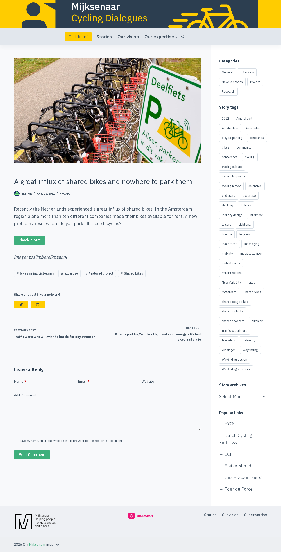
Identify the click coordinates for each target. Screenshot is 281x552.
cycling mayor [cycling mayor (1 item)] (231, 186)
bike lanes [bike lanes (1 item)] (257, 138)
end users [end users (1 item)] (228, 196)
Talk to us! (78, 36)
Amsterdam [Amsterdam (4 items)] (230, 128)
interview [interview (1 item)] (256, 215)
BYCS (230, 424)
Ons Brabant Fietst (244, 477)
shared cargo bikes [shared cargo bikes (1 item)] (235, 302)
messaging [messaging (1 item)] (251, 244)
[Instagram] (140, 516)
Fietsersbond (238, 466)
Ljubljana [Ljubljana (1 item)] (245, 225)
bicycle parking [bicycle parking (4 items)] (232, 138)
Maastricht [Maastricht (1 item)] (229, 244)
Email (84, 381)
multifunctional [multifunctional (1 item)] (232, 273)
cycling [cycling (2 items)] (250, 157)
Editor (27, 193)
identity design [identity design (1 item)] (232, 215)
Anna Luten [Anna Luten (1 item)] (253, 128)
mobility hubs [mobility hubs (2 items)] (231, 263)
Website (148, 381)
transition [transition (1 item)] (228, 340)
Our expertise (160, 37)
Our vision (128, 37)
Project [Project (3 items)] (255, 82)
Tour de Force (239, 489)
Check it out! (29, 240)
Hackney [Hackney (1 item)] (228, 205)
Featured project (101, 273)
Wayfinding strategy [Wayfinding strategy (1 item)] (236, 369)
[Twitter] (21, 304)
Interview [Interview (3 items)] (247, 72)
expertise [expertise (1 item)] (249, 196)
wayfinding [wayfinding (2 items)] (250, 350)
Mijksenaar (37, 544)
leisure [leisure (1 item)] (226, 225)
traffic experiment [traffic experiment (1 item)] (234, 331)
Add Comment (25, 395)
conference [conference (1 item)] (230, 157)
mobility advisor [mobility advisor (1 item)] (251, 254)
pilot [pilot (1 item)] (252, 282)
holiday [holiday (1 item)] (246, 205)
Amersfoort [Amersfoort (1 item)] (244, 119)
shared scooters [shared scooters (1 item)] (233, 321)
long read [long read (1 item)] (245, 234)
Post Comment (32, 454)
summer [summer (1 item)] (257, 321)
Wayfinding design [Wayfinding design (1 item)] (234, 360)
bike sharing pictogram (37, 273)
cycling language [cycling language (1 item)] (233, 176)
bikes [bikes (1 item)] (225, 147)
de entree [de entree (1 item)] (255, 186)
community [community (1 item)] (244, 147)
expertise (71, 273)
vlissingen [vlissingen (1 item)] (229, 350)
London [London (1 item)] (227, 234)
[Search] (183, 36)
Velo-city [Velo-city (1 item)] (249, 340)
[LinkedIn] (38, 304)
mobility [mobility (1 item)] (227, 254)
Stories (104, 37)
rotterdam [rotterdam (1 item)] (229, 292)
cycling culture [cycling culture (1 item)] (232, 167)
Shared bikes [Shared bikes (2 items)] (252, 292)
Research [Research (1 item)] (228, 92)
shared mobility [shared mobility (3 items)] (232, 311)
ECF (228, 454)
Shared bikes (133, 273)
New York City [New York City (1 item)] (231, 282)
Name (20, 381)
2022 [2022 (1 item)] (225, 119)
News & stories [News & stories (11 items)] (232, 82)
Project (66, 193)
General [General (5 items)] (227, 72)
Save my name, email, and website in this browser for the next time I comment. (71, 441)
